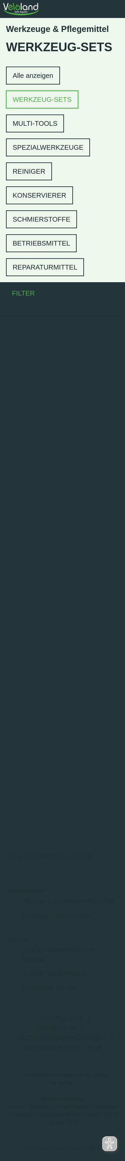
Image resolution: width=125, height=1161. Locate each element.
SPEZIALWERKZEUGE (48, 147)
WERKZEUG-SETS (42, 99)
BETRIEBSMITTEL (41, 243)
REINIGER (29, 171)
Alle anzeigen (33, 75)
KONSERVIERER (39, 195)
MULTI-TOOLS (35, 123)
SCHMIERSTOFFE (41, 219)
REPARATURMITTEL (45, 267)
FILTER (17, 293)
